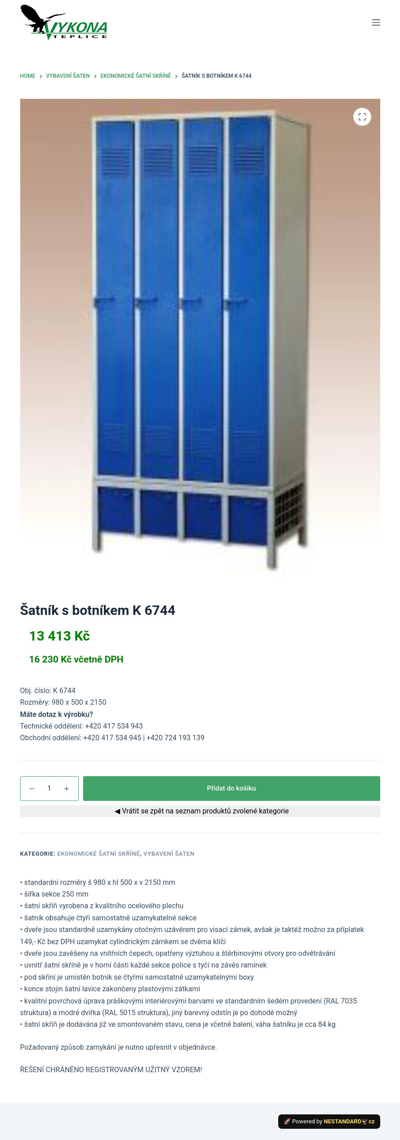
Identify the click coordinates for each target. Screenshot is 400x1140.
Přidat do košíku (231, 788)
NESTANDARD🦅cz (349, 1121)
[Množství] (49, 788)
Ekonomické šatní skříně (98, 853)
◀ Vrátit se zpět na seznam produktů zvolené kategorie (200, 811)
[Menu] (376, 22)
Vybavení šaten (169, 853)
